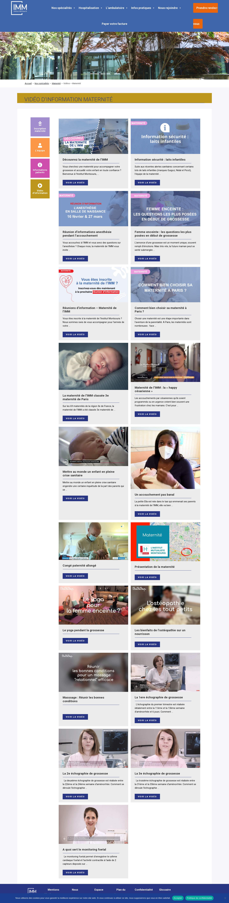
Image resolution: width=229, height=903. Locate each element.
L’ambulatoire (117, 8)
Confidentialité (144, 889)
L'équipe (40, 147)
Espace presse (97, 892)
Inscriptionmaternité (40, 126)
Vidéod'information (40, 188)
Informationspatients (40, 168)
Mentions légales (52, 892)
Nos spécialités (64, 8)
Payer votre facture (114, 23)
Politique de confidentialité (199, 898)
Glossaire (165, 889)
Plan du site (119, 892)
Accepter (178, 898)
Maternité (56, 83)
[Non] (225, 898)
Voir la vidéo (75, 182)
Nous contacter (75, 892)
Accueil (28, 83)
